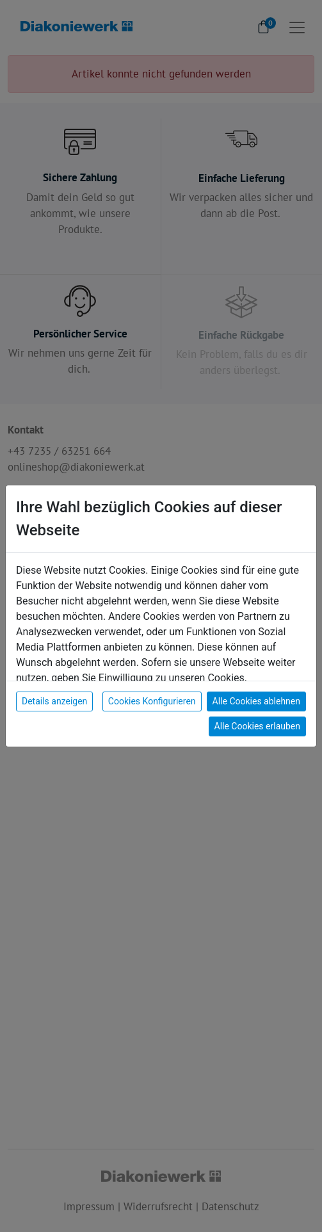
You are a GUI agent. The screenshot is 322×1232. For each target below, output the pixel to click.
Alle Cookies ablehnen (256, 701)
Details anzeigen (54, 701)
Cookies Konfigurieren (152, 701)
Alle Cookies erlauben (257, 726)
